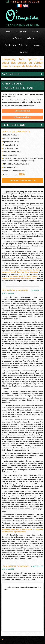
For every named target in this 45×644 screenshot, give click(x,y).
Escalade (36, 31)
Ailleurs (30, 38)
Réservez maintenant (22, 180)
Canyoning (22, 31)
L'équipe (37, 45)
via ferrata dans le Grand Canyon (24, 276)
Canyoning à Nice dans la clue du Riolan (24, 270)
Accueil (8, 31)
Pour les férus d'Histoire (15, 45)
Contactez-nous (22, 110)
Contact (23, 52)
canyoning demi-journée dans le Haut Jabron (19, 278)
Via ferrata (16, 38)
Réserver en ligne (22, 117)
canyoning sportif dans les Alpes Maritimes (20, 272)
